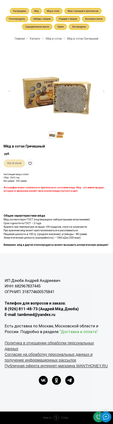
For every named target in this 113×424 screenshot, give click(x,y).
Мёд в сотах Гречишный (82, 38)
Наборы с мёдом (42, 19)
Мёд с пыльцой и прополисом (83, 11)
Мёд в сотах (53, 11)
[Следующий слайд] (104, 91)
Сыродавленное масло (37, 26)
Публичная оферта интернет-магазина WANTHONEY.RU (56, 366)
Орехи (60, 26)
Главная (20, 38)
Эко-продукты (79, 26)
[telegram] (69, 380)
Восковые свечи (93, 19)
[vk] (43, 380)
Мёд (36, 11)
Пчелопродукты (17, 19)
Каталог (35, 38)
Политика (14, 343)
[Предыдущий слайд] (9, 91)
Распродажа (19, 11)
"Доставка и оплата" (79, 332)
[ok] (56, 380)
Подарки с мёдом (68, 19)
